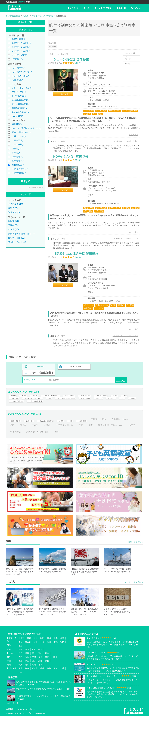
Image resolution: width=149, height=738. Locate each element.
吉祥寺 (72, 441)
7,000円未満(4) (18, 67)
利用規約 (10, 731)
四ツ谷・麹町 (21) (16, 238)
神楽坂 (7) (13, 208)
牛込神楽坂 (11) (15, 204)
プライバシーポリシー (27, 731)
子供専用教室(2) (19, 173)
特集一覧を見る (134, 564)
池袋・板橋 (37, 415)
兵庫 (27, 679)
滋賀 (40, 679)
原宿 (113, 447)
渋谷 (83, 441)
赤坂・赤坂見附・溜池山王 (101, 415)
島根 (47, 683)
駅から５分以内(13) (20, 112)
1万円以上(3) (17, 59)
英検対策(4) (17, 124)
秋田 (42, 660)
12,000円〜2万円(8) (20, 76)
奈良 (47, 679)
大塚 (24, 415)
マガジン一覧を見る (133, 604)
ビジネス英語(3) (19, 96)
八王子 (44, 454)
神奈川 (28, 664)
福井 (47, 675)
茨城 (49, 664)
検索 (86, 8)
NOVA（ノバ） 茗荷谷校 (73, 165)
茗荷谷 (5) (13, 225)
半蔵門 (13, 415)
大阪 (20, 679)
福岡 (20, 690)
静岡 (27, 672)
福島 (62, 660)
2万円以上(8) (17, 80)
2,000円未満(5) (18, 39)
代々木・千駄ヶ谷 (70, 421)
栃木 (62, 664)
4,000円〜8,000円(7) (21, 51)
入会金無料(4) (18, 144)
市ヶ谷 (37, 409)
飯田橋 (13, 409)
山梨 (20, 668)
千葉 (42, 664)
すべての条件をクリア (35, 188)
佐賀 (49, 690)
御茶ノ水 (14, 421)
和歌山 (55, 679)
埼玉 (36, 664)
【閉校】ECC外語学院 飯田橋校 (78, 268)
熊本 (27, 690)
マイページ (73, 8)
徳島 (40, 687)
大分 (56, 690)
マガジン (135, 8)
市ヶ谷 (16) (13, 229)
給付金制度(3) (18, 165)
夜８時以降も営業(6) (21, 100)
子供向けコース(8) (20, 169)
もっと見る (131, 137)
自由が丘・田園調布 (54, 441)
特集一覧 (121, 8)
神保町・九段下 (100, 409)
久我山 (70, 447)
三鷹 (103, 447)
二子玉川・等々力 (87, 447)
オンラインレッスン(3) (22, 88)
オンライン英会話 (103, 8)
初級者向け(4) (18, 160)
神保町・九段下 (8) (17, 242)
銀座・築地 (96, 441)
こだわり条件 (30, 392)
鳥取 (40, 683)
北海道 (21, 660)
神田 (42, 421)
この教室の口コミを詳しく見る (123, 144)
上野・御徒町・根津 (94, 421)
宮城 (49, 660)
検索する (25, 181)
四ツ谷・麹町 (81, 409)
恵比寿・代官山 (114, 441)
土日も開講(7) (18, 140)
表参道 (58, 447)
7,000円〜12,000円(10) (22, 71)
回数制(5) (16, 152)
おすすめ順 (130, 53)
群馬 (56, 664)
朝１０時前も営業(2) (21, 104)
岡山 (27, 683)
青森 (29, 660)
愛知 (20, 672)
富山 (40, 675)
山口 (34, 683)
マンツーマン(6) (19, 92)
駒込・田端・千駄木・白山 (60, 415)
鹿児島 (35, 690)
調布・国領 (58, 454)
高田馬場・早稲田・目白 (57, 409)
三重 (34, 672)
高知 (34, 687)
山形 (56, 660)
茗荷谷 (25, 409)
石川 (34, 675)
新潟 (20, 675)
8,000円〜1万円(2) (20, 55)
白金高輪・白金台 (18, 447)
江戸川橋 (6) (14, 212)
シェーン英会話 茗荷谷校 (73, 62)
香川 (27, 687)
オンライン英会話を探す (110, 384)
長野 (27, 675)
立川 (100, 454)
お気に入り (66, 97)
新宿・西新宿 (126, 415)
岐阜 (40, 672)
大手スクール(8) (19, 136)
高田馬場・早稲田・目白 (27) (21, 233)
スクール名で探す (75, 384)
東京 (20, 664)
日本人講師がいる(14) (21, 132)
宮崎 (62, 690)
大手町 (53, 421)
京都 (34, 679)
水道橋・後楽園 (120, 409)
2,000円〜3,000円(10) (21, 43)
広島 (20, 683)
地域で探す (41, 384)
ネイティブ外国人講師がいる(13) (26, 128)
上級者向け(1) (18, 156)
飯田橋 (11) (13, 221)
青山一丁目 (29, 421)
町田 (35, 447)
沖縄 (20, 694)
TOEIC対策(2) (18, 116)
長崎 (42, 690)
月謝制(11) (16, 148)
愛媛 (20, 687)
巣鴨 (81, 415)
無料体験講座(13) (19, 108)
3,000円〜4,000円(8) (21, 47)
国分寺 (45, 447)
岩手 (36, 660)
